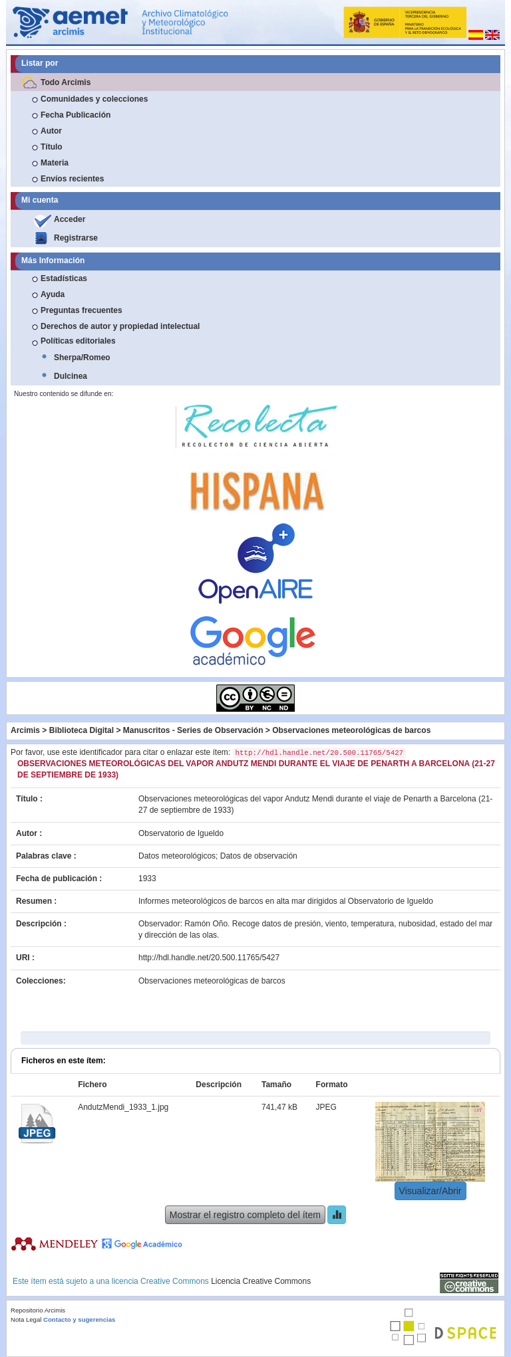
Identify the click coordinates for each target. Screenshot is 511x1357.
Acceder (69, 219)
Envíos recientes (72, 178)
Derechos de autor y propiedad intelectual (120, 326)
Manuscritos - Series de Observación (193, 730)
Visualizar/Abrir (430, 1191)
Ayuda (53, 294)
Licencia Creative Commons (261, 1281)
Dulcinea (70, 376)
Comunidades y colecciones (94, 99)
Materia (55, 162)
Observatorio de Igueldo (181, 833)
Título (52, 147)
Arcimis (25, 730)
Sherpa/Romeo (82, 357)
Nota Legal (26, 1319)
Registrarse (76, 238)
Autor (51, 131)
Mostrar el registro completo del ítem (245, 1214)
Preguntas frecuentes (81, 310)
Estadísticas (64, 278)
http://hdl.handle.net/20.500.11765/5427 (208, 957)
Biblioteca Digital (81, 730)
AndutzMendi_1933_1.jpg (123, 1107)
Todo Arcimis (65, 82)
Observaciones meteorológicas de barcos (351, 730)
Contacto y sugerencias (79, 1319)
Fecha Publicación (75, 115)
